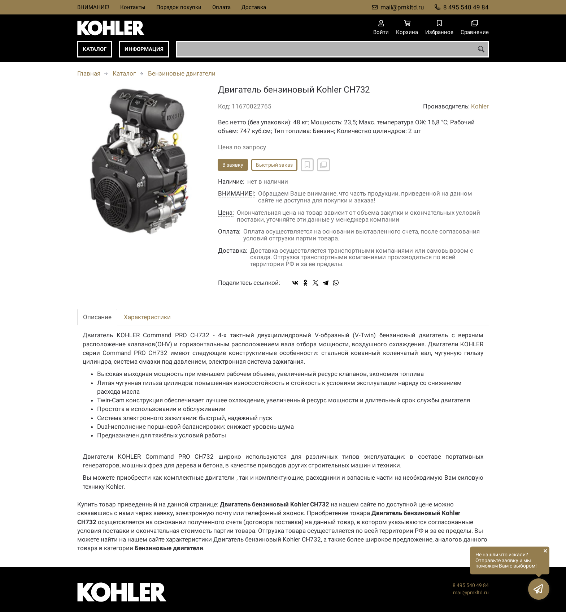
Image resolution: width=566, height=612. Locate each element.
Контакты (132, 7)
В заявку (232, 165)
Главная (88, 73)
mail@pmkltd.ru (402, 7)
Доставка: (232, 250)
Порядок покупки (178, 7)
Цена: (226, 212)
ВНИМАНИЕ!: (236, 193)
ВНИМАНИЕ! (93, 7)
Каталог (94, 49)
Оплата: (229, 231)
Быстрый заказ (274, 165)
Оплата (221, 7)
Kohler (480, 106)
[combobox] (332, 49)
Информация (144, 49)
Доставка (253, 7)
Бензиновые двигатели (181, 73)
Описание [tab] (97, 317)
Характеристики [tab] (147, 317)
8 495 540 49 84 (466, 7)
